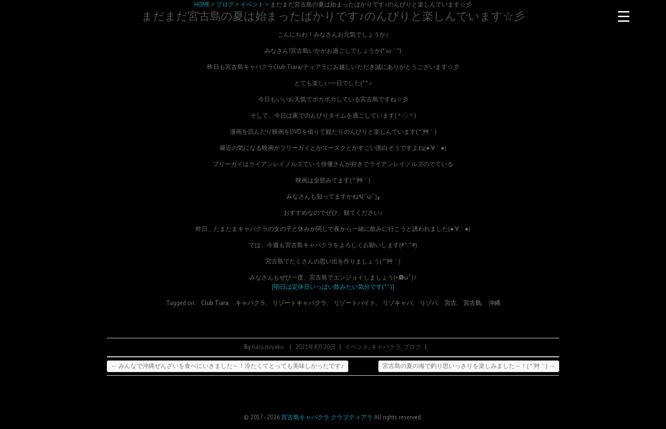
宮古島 (472, 303)
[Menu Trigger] (623, 16)
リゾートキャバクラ (299, 303)
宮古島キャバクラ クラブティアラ (327, 417)
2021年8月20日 (315, 347)
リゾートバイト (354, 303)
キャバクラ (250, 303)
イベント (357, 347)
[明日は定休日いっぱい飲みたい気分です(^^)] (333, 287)
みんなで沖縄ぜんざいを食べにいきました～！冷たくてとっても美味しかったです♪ (227, 366)
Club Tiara (214, 303)
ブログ (412, 347)
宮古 (450, 303)
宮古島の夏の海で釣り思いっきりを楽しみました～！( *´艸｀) (468, 366)
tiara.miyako (268, 347)
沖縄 (494, 303)
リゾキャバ (397, 303)
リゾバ (428, 303)
